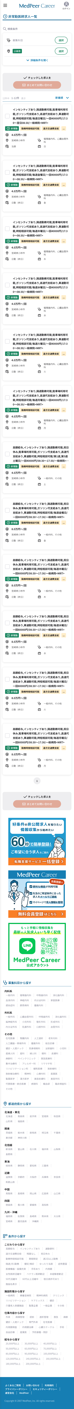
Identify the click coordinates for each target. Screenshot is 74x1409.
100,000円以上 (50, 1353)
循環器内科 (25, 995)
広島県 (45, 1193)
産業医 (54, 1073)
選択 (61, 40)
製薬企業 (33, 1305)
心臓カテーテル (46, 1327)
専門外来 (33, 1322)
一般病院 (10, 1295)
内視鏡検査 (11, 1327)
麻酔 (65, 1317)
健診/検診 (29, 1263)
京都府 (21, 1177)
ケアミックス (37, 1300)
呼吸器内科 (42, 995)
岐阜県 (9, 1165)
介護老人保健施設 (15, 1305)
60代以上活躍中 (31, 1279)
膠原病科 (24, 1005)
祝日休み (45, 1253)
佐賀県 (21, 1216)
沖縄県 (35, 1221)
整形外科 (40, 1021)
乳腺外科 (26, 1026)
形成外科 (55, 1021)
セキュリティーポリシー (45, 1389)
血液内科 (10, 1000)
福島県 (21, 1121)
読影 (32, 1317)
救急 (56, 1317)
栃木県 (21, 1132)
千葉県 (57, 1132)
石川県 (33, 1149)
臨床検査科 (60, 1083)
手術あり (35, 1268)
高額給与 (10, 1248)
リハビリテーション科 (17, 1068)
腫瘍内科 (38, 1005)
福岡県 (9, 1216)
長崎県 (33, 1216)
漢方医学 (24, 1078)
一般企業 (47, 1305)
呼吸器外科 (44, 1016)
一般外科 (10, 1016)
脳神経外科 (11, 1021)
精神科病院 (42, 1295)
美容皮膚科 (39, 1078)
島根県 (21, 1193)
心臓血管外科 (26, 1016)
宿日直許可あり (51, 1279)
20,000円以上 (12, 1343)
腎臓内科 (24, 1038)
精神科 (27, 1073)
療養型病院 (25, 1295)
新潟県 (9, 1149)
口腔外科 (40, 1026)
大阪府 (33, 1177)
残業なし (31, 1253)
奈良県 (57, 1177)
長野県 (9, 1154)
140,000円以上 (33, 1358)
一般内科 (10, 995)
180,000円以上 (13, 1363)
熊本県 (45, 1216)
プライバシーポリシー (16, 1389)
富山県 (21, 1149)
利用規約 (49, 1385)
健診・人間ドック (15, 1048)
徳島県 (9, 1204)
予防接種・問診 (40, 1332)
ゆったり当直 (46, 1263)
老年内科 (52, 1038)
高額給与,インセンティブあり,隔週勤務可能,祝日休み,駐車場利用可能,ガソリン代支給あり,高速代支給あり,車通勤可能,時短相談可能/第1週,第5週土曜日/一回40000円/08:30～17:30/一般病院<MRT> (41, 456)
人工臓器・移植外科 (16, 1043)
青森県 (21, 1116)
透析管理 (43, 1317)
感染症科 (10, 1005)
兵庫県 (45, 1177)
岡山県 (33, 1193)
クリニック (58, 1295)
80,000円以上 (12, 1353)
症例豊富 (62, 1263)
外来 (8, 1317)
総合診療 (49, 1043)
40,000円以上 (50, 1343)
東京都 (9, 1137)
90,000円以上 (31, 1353)
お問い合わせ (32, 1385)
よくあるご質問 (13, 1385)
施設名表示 (11, 1284)
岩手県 (33, 1116)
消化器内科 (58, 995)
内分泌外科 (11, 1026)
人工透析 (38, 1038)
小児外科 (26, 1021)
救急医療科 (46, 1058)
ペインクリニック (27, 1058)
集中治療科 (11, 1063)
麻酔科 (9, 1058)
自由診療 (10, 1332)
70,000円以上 (50, 1348)
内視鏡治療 (27, 1327)
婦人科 (33, 1053)
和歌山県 (10, 1182)
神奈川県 (22, 1137)
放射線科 (52, 1068)
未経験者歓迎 (56, 1273)
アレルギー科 (29, 1063)
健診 (52, 1300)
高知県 (45, 1204)
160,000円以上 (53, 1358)
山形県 (9, 1121)
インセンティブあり (30, 1248)
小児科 (63, 1048)
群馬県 (33, 1132)
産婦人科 (10, 1053)
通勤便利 (49, 1248)
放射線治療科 (12, 1073)
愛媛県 (33, 1204)
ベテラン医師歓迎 (36, 1273)
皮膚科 (54, 1053)
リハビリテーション (16, 1300)
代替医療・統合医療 (16, 1083)
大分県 (57, 1216)
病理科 (34, 1083)
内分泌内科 (39, 1000)
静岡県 (21, 1165)
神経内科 (24, 1000)
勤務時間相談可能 (15, 1258)
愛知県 (33, 1165)
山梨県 (57, 1149)
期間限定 (33, 1258)
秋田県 (57, 1116)
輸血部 (46, 1083)
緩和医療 (37, 1068)
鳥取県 (9, 1193)
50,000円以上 (12, 1348)
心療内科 (40, 1073)
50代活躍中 (11, 1279)
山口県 (57, 1193)
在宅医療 (10, 1038)
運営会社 (9, 1392)
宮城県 (45, 1116)
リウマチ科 (46, 1063)
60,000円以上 (31, 1348)
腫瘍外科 (35, 1043)
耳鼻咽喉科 (34, 1048)
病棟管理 (20, 1317)
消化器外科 (60, 1016)
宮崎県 (9, 1221)
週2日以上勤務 (50, 1258)
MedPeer (24, 1392)
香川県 (21, 1204)
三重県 (45, 1165)
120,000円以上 (13, 1358)
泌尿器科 (49, 1048)
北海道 (9, 1116)
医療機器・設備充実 (16, 1268)
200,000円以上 (33, 1363)
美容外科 (55, 1078)
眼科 (44, 1053)
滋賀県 (9, 1177)
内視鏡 (48, 1268)
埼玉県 (45, 1132)
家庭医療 (55, 1000)
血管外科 (55, 1026)
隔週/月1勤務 (12, 1263)
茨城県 (9, 1132)
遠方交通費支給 (13, 1253)
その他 (9, 1088)
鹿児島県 (22, 1221)
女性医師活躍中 (13, 1273)
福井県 (45, 1149)
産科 (22, 1053)
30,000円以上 (31, 1343)
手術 (62, 1327)
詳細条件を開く (37, 60)
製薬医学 (10, 1078)
